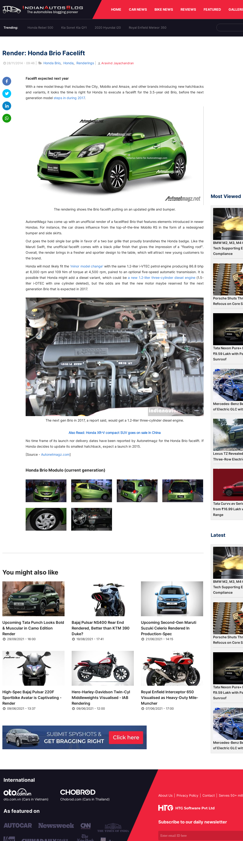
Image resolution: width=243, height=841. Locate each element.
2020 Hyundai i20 (108, 27)
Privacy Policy (187, 795)
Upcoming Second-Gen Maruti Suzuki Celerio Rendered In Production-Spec (168, 628)
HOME (116, 9)
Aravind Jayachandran (115, 63)
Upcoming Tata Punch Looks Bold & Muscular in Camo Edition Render (33, 628)
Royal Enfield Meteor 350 (147, 27)
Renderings (85, 63)
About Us (165, 795)
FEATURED (212, 9)
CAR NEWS (138, 9)
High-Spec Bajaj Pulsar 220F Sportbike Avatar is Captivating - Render (31, 697)
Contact (208, 795)
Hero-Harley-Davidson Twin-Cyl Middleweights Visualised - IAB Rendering (101, 697)
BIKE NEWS (163, 9)
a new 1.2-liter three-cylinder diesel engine (161, 278)
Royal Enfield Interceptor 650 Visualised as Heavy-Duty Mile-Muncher (169, 697)
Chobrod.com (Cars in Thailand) (85, 799)
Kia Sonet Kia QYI (74, 27)
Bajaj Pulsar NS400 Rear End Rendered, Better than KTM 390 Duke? (101, 628)
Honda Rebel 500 (40, 27)
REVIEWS (188, 9)
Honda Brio (52, 63)
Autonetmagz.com (55, 454)
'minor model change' (86, 266)
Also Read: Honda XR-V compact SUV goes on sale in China (115, 433)
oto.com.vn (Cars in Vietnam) (26, 799)
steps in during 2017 (69, 98)
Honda (68, 63)
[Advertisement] (227, 117)
